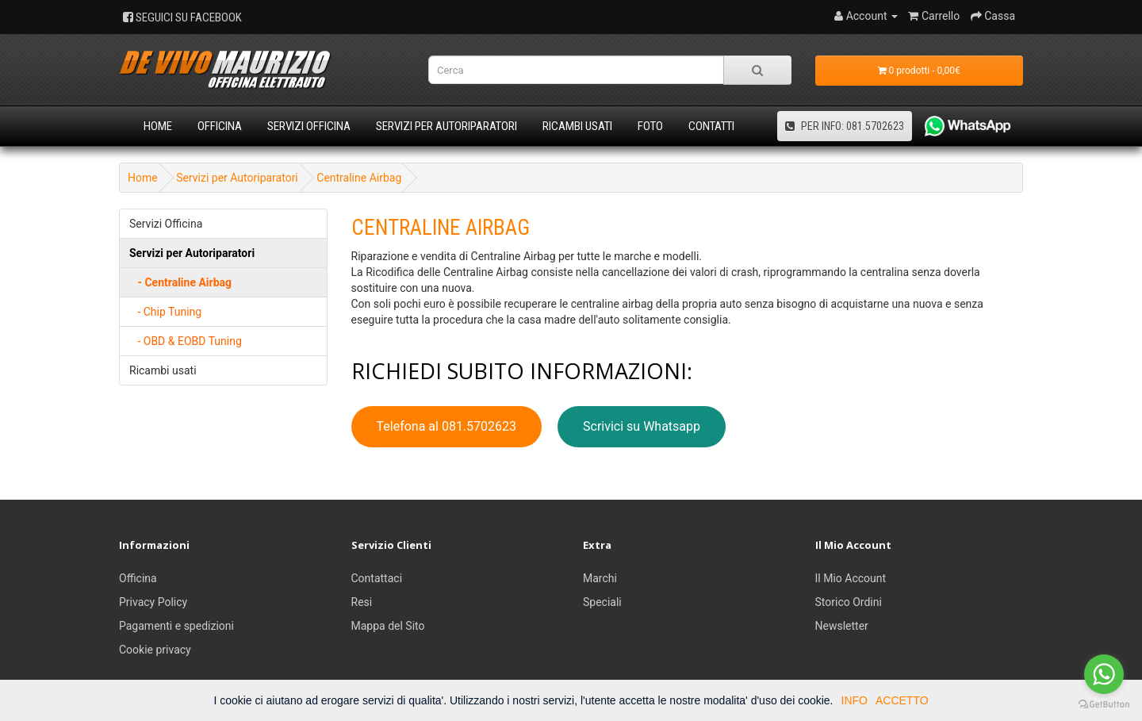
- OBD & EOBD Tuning (185, 341)
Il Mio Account (851, 578)
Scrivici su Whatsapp (641, 426)
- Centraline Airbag (180, 282)
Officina (219, 126)
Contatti (711, 126)
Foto (650, 126)
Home (158, 126)
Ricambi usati (577, 126)
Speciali (602, 602)
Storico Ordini (848, 602)
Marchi (600, 578)
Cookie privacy (155, 649)
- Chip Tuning (165, 311)
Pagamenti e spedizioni (176, 625)
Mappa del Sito (388, 625)
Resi (362, 602)
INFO (854, 700)
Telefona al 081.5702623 (447, 426)
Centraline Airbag (358, 177)
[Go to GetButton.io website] (1104, 705)
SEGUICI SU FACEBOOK (182, 17)
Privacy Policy (153, 602)
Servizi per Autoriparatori (446, 126)
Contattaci (377, 578)
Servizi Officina (309, 126)
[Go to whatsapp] (1104, 674)
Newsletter (841, 625)
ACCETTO (902, 700)
